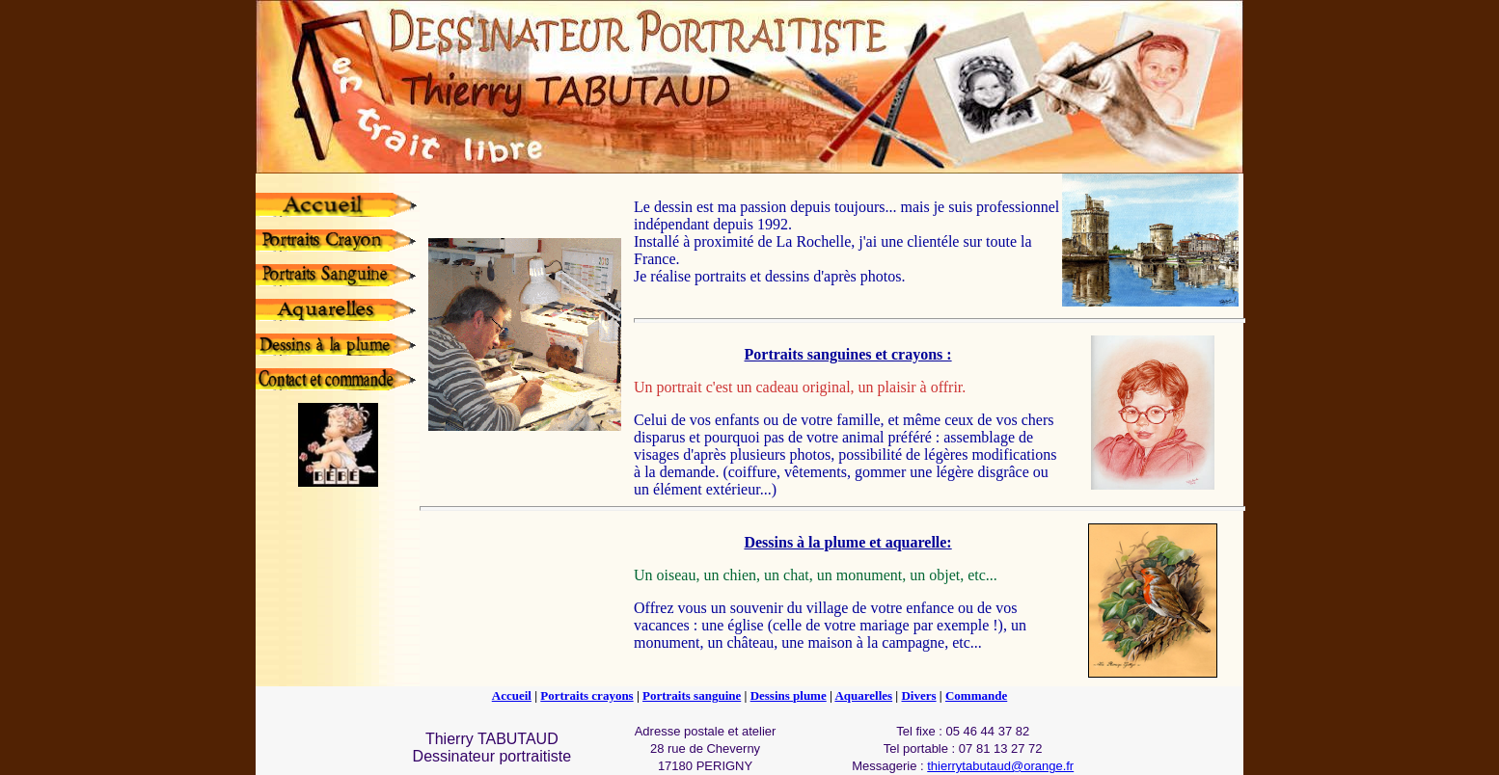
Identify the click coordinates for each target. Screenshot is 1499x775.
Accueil (511, 695)
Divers (918, 695)
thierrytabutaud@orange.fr (1000, 766)
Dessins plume (788, 695)
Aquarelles (863, 695)
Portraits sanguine (691, 695)
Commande (976, 695)
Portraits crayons (586, 695)
